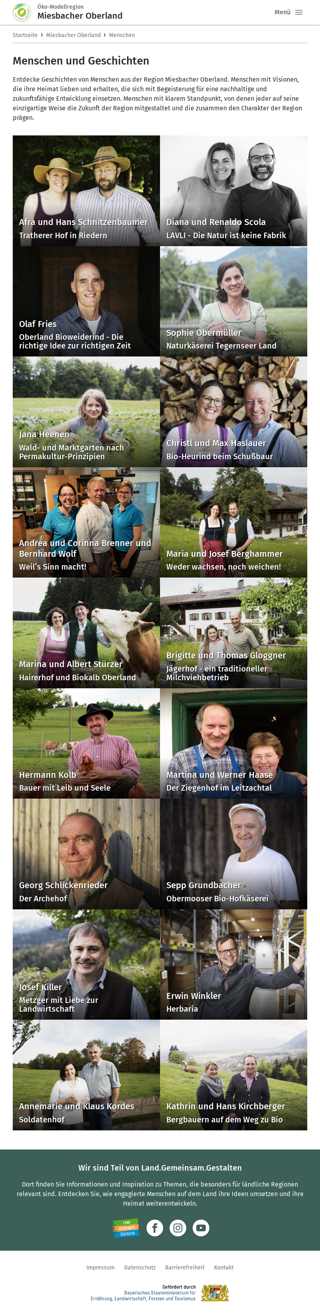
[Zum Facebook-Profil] (154, 1228)
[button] (299, 12)
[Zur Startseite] (25, 12)
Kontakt (224, 1267)
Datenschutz (140, 1267)
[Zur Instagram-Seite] (178, 1228)
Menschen (122, 35)
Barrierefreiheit (185, 1267)
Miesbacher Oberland (73, 35)
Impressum (100, 1267)
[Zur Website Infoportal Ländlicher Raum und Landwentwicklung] (125, 1228)
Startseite (25, 35)
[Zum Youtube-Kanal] (201, 1228)
